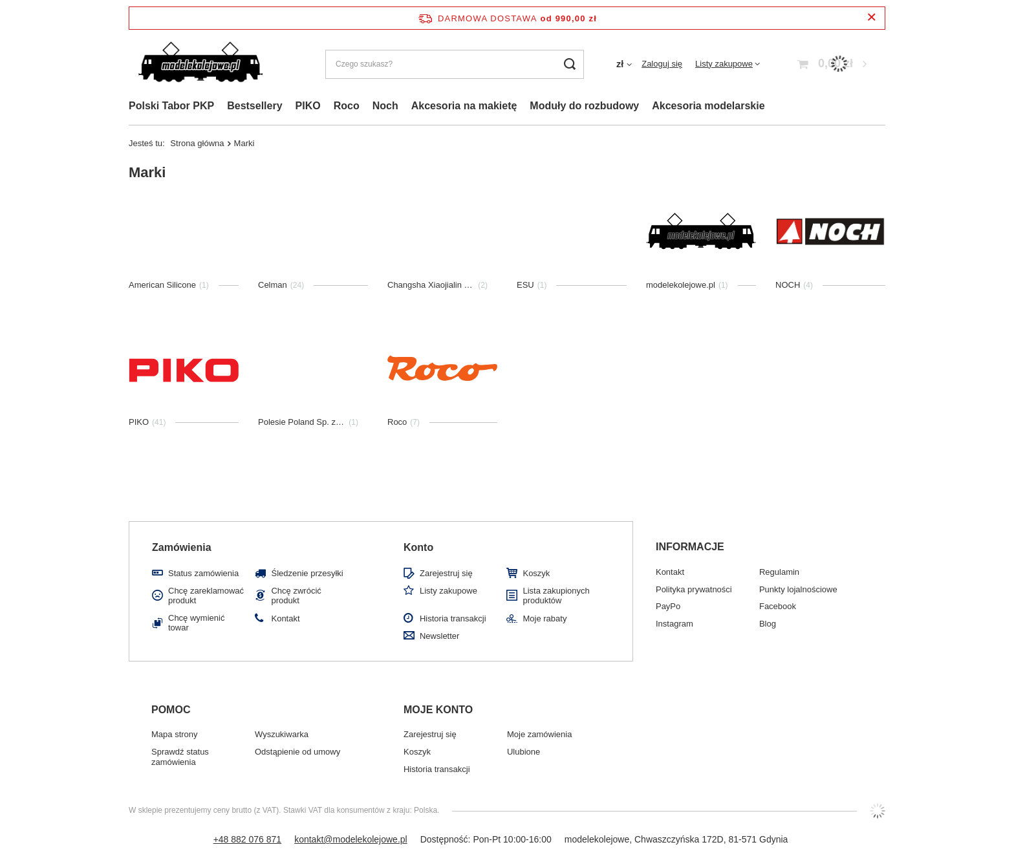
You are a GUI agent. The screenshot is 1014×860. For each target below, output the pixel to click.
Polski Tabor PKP (171, 105)
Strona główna (197, 143)
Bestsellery (254, 105)
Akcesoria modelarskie (708, 105)
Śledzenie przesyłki (307, 573)
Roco (347, 105)
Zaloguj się (662, 64)
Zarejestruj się (446, 573)
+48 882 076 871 (247, 839)
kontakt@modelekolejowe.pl (350, 839)
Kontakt (285, 618)
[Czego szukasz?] (454, 64)
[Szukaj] (569, 64)
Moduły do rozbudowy (584, 105)
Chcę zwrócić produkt (296, 596)
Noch (385, 105)
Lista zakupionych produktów (556, 596)
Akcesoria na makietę (464, 105)
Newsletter (439, 636)
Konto (418, 547)
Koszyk (536, 573)
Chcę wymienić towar (196, 623)
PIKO (308, 105)
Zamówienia (181, 547)
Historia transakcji (453, 618)
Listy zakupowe (724, 64)
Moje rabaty (544, 618)
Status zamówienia (203, 573)
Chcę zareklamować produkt (206, 596)
